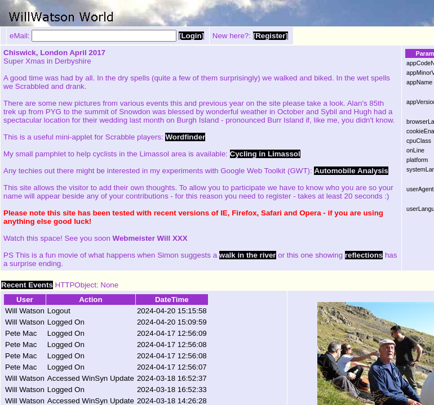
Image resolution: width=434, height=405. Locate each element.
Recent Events (27, 285)
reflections (364, 255)
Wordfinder (185, 137)
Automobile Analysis (351, 170)
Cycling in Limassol (265, 154)
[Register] (270, 36)
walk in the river (247, 255)
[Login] (191, 36)
